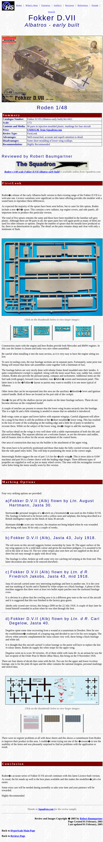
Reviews (69, 5)
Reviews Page (18, 836)
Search (51, 12)
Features (45, 5)
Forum (95, 5)
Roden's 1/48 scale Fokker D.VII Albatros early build (32, 171)
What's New (32, 5)
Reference (83, 5)
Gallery (58, 5)
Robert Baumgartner (91, 818)
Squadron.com (45, 809)
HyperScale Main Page (23, 830)
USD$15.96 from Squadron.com (44, 130)
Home (19, 5)
